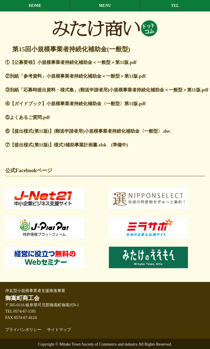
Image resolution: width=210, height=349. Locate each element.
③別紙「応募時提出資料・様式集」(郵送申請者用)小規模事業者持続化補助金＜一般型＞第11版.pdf (106, 89)
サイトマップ (59, 330)
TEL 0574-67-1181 (20, 311)
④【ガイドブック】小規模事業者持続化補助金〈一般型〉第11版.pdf (75, 103)
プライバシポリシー (23, 330)
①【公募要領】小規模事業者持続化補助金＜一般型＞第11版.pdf (70, 62)
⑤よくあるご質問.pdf (27, 117)
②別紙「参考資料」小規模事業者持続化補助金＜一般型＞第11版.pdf (75, 76)
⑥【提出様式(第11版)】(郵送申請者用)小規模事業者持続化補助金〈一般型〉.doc (87, 131)
